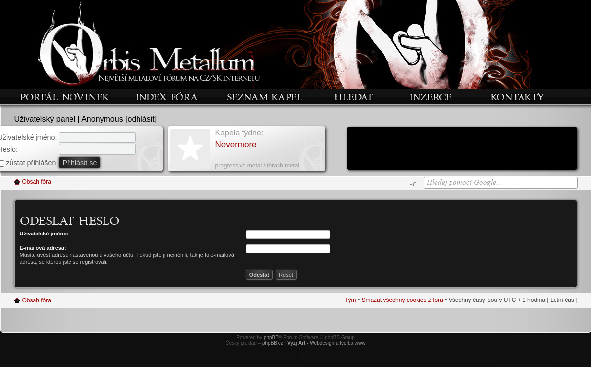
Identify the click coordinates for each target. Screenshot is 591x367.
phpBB (271, 337)
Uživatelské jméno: (44, 233)
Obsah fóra (36, 181)
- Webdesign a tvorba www (326, 343)
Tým (350, 300)
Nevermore (236, 144)
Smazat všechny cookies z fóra (402, 300)
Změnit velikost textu (414, 183)
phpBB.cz (272, 343)
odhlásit (141, 119)
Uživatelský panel (45, 119)
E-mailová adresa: (43, 248)
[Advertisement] (462, 149)
